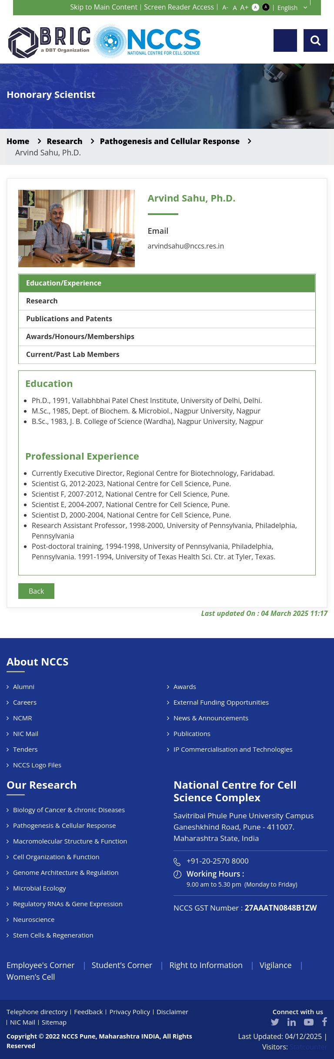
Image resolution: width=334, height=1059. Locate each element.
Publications (192, 733)
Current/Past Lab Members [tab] (73, 355)
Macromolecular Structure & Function (70, 841)
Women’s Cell (31, 977)
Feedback (88, 1012)
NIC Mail (25, 733)
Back (36, 591)
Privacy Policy (130, 1012)
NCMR (22, 717)
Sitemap (54, 1022)
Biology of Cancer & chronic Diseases (69, 809)
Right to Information (207, 965)
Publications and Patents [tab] (69, 319)
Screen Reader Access (179, 7)
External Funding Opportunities (221, 702)
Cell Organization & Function (56, 856)
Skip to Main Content (103, 7)
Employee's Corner (41, 965)
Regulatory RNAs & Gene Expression (68, 903)
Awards (185, 686)
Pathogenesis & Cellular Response (64, 825)
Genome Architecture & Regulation (66, 872)
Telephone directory (37, 1012)
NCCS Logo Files (37, 764)
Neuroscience (33, 919)
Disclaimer (173, 1012)
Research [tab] (42, 301)
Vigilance (277, 965)
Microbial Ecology (39, 888)
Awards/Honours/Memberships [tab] (80, 337)
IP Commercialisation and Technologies (233, 749)
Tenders (25, 749)
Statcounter (308, 1047)
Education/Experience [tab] (64, 283)
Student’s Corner (122, 965)
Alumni (23, 686)
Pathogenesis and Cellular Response (171, 141)
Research (65, 141)
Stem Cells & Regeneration (53, 935)
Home (18, 141)
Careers (25, 702)
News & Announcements (211, 717)
